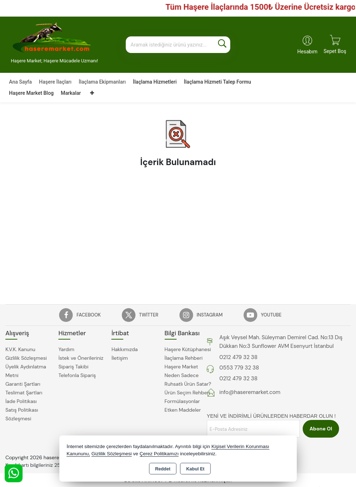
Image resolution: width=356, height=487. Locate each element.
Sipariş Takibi (73, 366)
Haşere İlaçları (55, 82)
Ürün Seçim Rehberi (187, 392)
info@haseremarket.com (249, 392)
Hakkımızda (124, 349)
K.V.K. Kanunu (20, 349)
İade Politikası (21, 401)
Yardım (66, 349)
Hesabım (307, 51)
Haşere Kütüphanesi (188, 349)
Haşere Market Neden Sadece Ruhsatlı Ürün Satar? (188, 375)
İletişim (119, 358)
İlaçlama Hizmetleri (155, 82)
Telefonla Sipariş (77, 375)
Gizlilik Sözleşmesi (26, 358)
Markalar (71, 93)
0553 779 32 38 (239, 367)
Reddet (162, 468)
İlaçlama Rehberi (184, 358)
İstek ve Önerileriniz (80, 358)
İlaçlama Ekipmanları (102, 82)
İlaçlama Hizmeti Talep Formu (217, 82)
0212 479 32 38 (238, 357)
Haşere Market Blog (31, 93)
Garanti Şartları (22, 384)
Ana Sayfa (20, 82)
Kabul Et (195, 468)
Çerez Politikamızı (159, 453)
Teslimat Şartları (23, 392)
